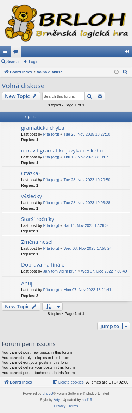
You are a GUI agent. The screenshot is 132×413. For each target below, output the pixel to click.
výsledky (31, 195)
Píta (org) (51, 134)
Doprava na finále (42, 264)
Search (12, 61)
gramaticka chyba (42, 127)
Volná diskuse (23, 85)
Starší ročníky (37, 218)
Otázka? (30, 173)
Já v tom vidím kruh (59, 271)
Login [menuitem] (128, 53)
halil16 (87, 400)
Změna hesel (36, 241)
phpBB (48, 393)
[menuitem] (125, 72)
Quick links (7, 53)
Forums (17, 53)
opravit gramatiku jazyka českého (62, 150)
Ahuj (26, 283)
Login (33, 61)
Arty (57, 400)
